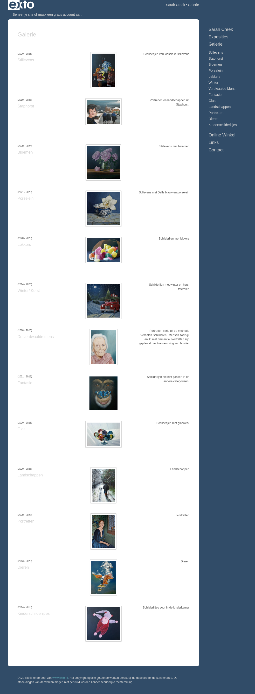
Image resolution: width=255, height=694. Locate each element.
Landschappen (220, 107)
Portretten (216, 113)
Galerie (216, 44)
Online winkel (222, 135)
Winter (213, 83)
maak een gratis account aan (60, 14)
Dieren (214, 119)
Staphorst (216, 58)
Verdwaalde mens (222, 89)
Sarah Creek (175, 5)
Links (214, 142)
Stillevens (216, 52)
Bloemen (215, 64)
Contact (216, 150)
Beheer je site (23, 14)
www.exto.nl (60, 678)
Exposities (218, 37)
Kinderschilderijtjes (223, 125)
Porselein (216, 70)
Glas (212, 101)
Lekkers (215, 76)
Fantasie (215, 95)
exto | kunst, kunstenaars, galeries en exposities (21, 5)
